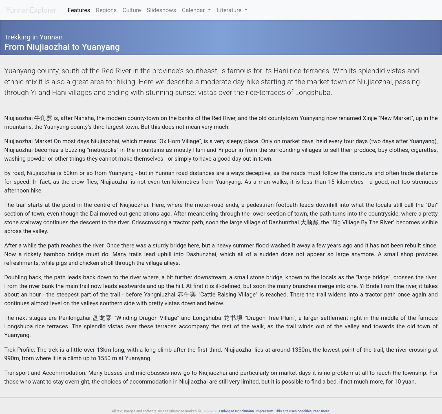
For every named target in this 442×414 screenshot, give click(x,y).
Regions (106, 10)
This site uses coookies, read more (302, 411)
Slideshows (161, 10)
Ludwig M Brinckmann (236, 411)
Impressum (264, 411)
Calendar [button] (194, 10)
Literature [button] (230, 10)
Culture (132, 10)
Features (79, 10)
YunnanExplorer (31, 10)
